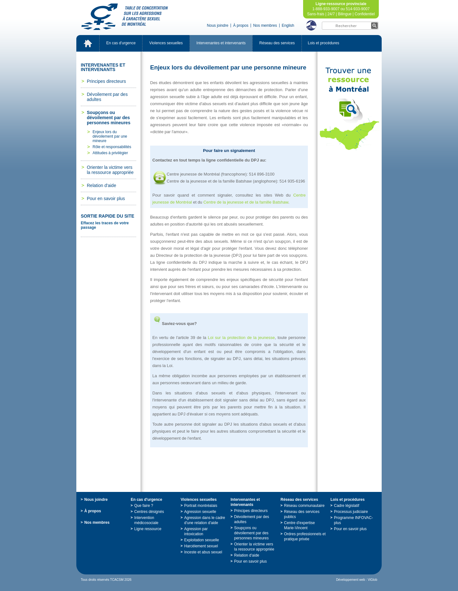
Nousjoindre (217, 25)
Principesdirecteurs (106, 81)
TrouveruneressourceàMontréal (349, 109)
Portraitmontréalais (200, 505)
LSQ (311, 25)
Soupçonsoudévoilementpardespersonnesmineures (108, 117)
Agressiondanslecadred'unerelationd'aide (204, 520)
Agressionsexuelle (200, 511)
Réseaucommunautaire (304, 505)
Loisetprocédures (323, 43)
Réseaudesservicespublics (301, 514)
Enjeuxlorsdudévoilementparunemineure (110, 136)
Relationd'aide (101, 185)
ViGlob (372, 579)
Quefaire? (143, 505)
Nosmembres (265, 25)
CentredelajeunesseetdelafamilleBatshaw (245, 202)
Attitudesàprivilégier (110, 153)
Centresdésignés (149, 511)
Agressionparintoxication (196, 531)
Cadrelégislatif (346, 505)
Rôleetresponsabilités (112, 147)
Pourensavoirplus (106, 198)
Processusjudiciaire (351, 511)
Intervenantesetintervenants (221, 43)
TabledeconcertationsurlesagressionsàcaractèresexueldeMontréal (124, 17)
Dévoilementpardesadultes (107, 97)
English (288, 25)
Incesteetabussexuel (203, 552)
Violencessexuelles (166, 43)
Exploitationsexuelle (201, 540)
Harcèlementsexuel (201, 546)
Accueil (87, 43)
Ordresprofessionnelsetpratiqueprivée (305, 536)
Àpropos (240, 25)
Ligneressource (147, 529)
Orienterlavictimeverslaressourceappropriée (110, 170)
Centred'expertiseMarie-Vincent (299, 525)
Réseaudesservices (277, 43)
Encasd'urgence (120, 43)
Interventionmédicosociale (146, 520)
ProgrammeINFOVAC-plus (353, 520)
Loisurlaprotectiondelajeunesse (241, 337)
